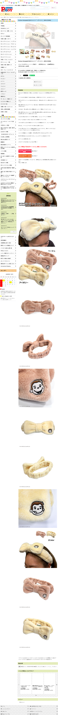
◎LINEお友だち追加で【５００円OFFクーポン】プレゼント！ (31, 72)
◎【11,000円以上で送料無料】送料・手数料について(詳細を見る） (32, 70)
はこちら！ (28, 151)
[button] (36, 14)
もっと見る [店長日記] (13, 231)
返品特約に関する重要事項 (24, 78)
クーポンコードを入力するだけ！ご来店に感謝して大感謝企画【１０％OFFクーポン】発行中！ (20, 5)
